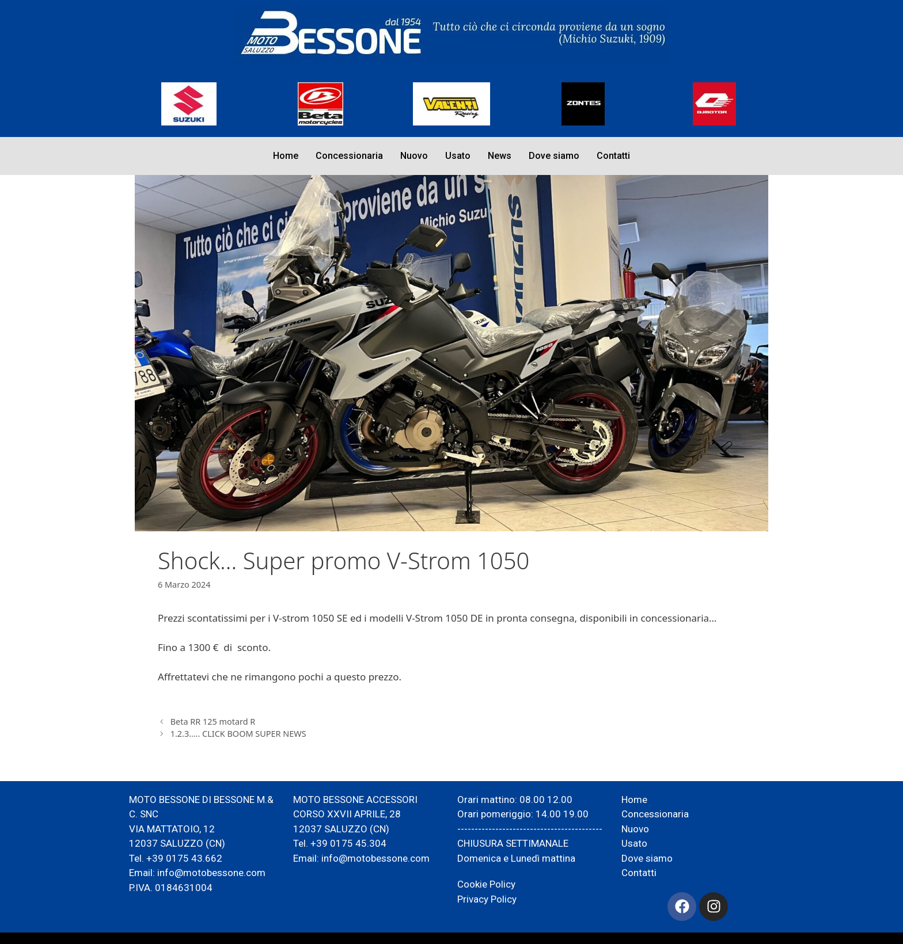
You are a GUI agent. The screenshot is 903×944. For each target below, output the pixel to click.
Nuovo (414, 155)
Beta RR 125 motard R (213, 721)
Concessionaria (349, 155)
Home (285, 155)
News (499, 155)
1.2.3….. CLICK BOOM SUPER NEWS (238, 733)
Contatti (613, 155)
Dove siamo (554, 155)
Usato (458, 155)
